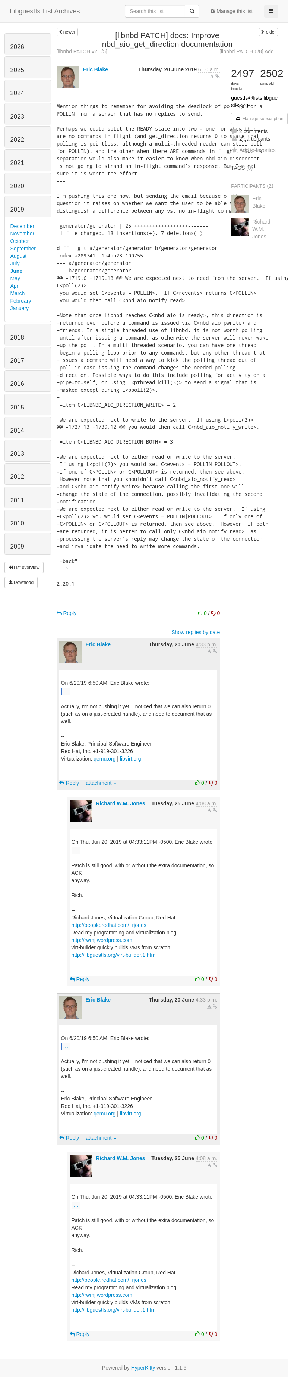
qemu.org (104, 759)
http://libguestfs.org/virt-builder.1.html (114, 955)
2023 (17, 116)
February (20, 301)
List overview (24, 567)
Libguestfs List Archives (45, 11)
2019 (17, 209)
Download (21, 582)
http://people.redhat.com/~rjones (109, 925)
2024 (17, 93)
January (19, 308)
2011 (17, 500)
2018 (17, 337)
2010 (17, 523)
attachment (101, 783)
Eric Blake (95, 69)
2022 (17, 139)
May (15, 278)
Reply (67, 613)
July (15, 263)
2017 (17, 360)
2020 (17, 186)
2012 (17, 476)
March (17, 293)
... (65, 691)
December (22, 226)
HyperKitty (143, 1368)
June (16, 271)
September (23, 249)
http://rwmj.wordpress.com (102, 940)
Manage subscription (259, 118)
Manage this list (232, 11)
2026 (17, 46)
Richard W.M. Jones (120, 803)
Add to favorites (253, 150)
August (18, 256)
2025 (17, 70)
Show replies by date (195, 632)
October (19, 241)
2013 (17, 453)
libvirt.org (130, 759)
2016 (17, 383)
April (15, 286)
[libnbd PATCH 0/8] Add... (248, 51)
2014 (17, 430)
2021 (17, 162)
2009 (17, 546)
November (22, 234)
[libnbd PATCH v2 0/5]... (84, 51)
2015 (17, 407)
